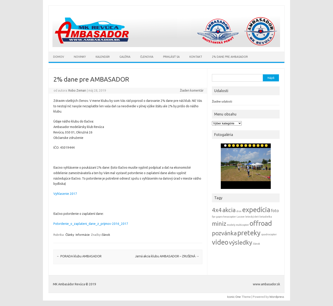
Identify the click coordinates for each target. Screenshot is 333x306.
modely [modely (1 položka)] (231, 224)
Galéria (124, 56)
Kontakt (195, 56)
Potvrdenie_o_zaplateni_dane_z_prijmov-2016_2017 (90, 224)
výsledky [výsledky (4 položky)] (240, 242)
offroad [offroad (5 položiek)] (261, 223)
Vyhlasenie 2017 (65, 194)
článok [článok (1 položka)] (256, 243)
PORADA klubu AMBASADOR (79, 256)
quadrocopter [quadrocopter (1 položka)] (269, 234)
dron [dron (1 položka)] (238, 211)
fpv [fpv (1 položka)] (213, 216)
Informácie (83, 234)
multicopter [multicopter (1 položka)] (242, 224)
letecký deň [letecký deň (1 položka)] (252, 216)
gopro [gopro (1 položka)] (219, 216)
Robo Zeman (77, 90)
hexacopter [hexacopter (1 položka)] (229, 216)
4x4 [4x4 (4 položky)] (217, 210)
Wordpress (276, 296)
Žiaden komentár (192, 90)
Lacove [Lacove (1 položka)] (241, 216)
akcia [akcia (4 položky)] (229, 210)
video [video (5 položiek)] (220, 242)
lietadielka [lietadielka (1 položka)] (265, 216)
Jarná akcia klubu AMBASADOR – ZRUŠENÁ (167, 256)
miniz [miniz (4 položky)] (219, 223)
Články (69, 234)
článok (106, 234)
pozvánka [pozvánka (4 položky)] (224, 233)
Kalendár (103, 56)
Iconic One (234, 296)
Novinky (80, 56)
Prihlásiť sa (171, 56)
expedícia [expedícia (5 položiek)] (256, 209)
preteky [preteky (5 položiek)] (249, 233)
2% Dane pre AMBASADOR (230, 56)
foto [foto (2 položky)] (275, 210)
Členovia (146, 56)
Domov (58, 56)
